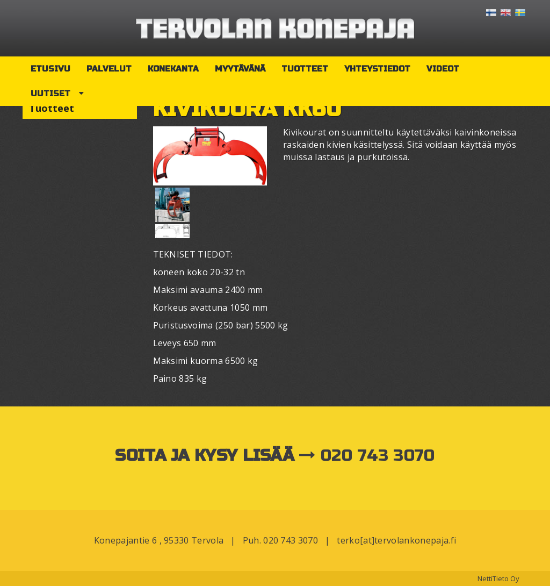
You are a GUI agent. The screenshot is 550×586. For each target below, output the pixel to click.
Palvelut (109, 69)
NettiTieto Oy (498, 578)
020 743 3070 (378, 455)
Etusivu (50, 69)
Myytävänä (240, 69)
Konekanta (173, 69)
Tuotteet (304, 69)
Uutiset (50, 93)
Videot (442, 69)
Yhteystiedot (377, 69)
